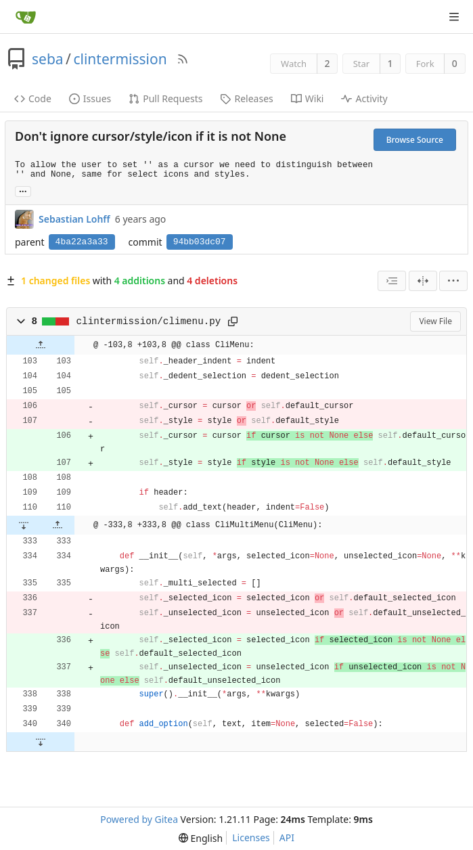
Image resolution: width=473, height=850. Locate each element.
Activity (364, 98)
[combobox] (392, 281)
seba (48, 59)
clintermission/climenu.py (148, 321)
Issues (90, 98)
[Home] (26, 17)
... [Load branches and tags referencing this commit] (23, 190)
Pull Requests (165, 98)
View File (435, 321)
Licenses (251, 837)
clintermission (119, 59)
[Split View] (423, 281)
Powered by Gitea (139, 819)
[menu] (453, 281)
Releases (246, 98)
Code (32, 98)
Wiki (307, 98)
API (286, 837)
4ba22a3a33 (81, 242)
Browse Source (414, 140)
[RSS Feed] (183, 59)
